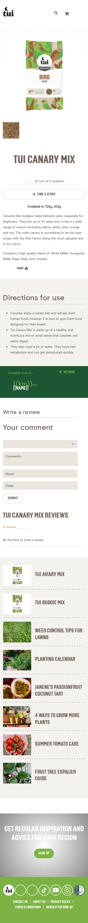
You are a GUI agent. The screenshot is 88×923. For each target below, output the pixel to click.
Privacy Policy (60, 902)
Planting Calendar (55, 659)
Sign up (44, 853)
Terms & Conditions (28, 907)
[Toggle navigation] (55, 13)
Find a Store (46, 194)
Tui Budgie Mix (50, 603)
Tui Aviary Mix (50, 574)
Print (20, 268)
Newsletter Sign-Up (59, 907)
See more (69, 372)
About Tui (39, 902)
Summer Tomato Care (57, 744)
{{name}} (21, 388)
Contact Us (20, 902)
